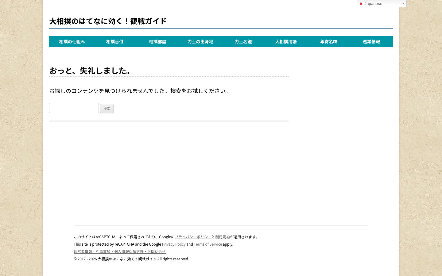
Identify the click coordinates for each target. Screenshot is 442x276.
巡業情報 (371, 41)
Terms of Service (208, 244)
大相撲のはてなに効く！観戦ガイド (108, 20)
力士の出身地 (200, 41)
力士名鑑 (243, 41)
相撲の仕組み (72, 41)
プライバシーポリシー (193, 236)
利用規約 (222, 236)
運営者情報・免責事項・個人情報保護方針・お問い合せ (120, 251)
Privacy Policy (174, 244)
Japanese (370, 3)
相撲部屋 (157, 41)
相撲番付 (114, 41)
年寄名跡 (328, 41)
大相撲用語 (286, 41)
